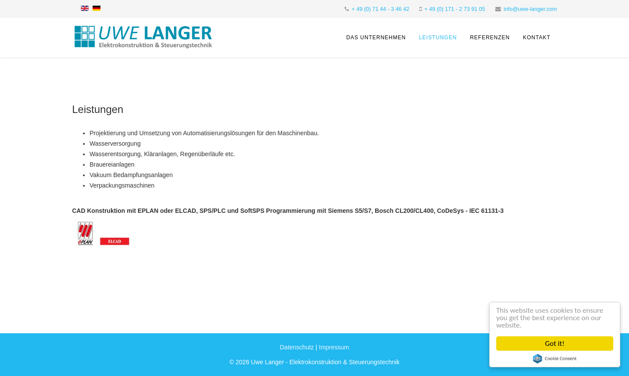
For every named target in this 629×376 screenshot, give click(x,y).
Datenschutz (297, 347)
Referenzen (490, 37)
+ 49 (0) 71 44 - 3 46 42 (380, 9)
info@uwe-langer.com (530, 9)
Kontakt (536, 37)
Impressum (334, 347)
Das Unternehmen (376, 37)
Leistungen (438, 37)
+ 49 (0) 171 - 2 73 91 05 (455, 9)
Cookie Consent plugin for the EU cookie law (555, 358)
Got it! (554, 343)
